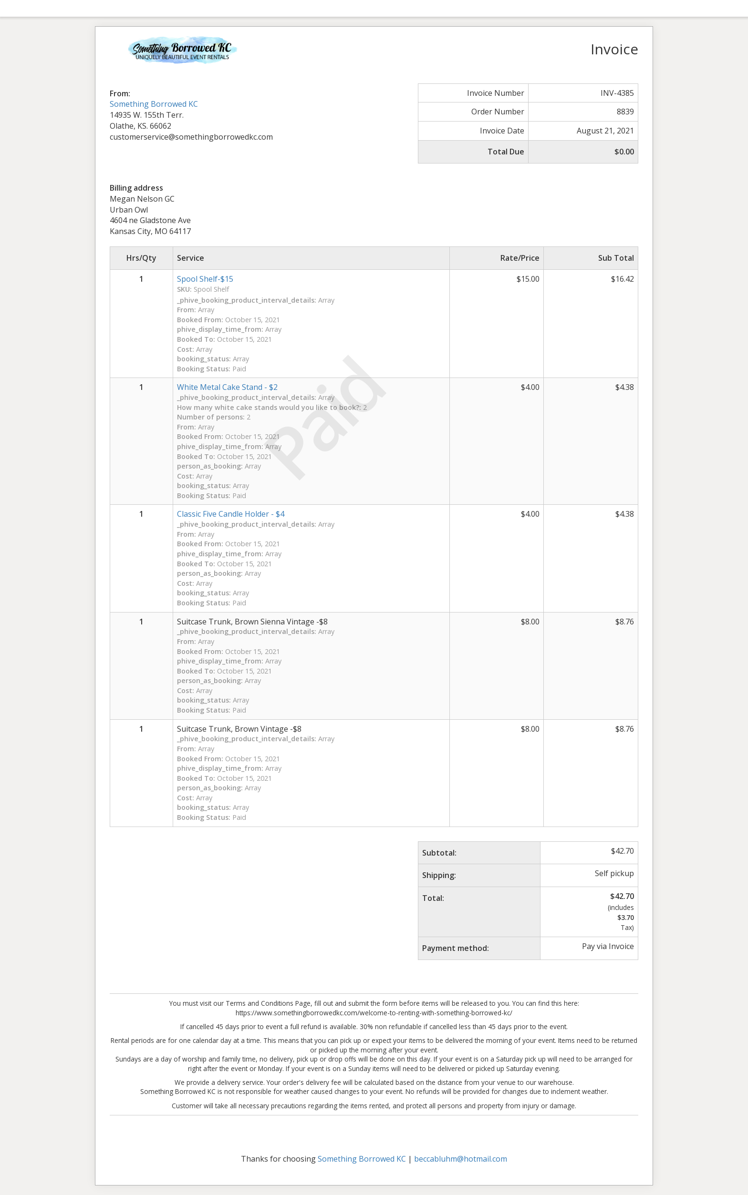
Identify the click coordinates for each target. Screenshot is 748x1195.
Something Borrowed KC (154, 104)
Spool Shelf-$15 (205, 279)
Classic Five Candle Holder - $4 (230, 514)
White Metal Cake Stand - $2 (227, 387)
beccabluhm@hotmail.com (460, 1159)
